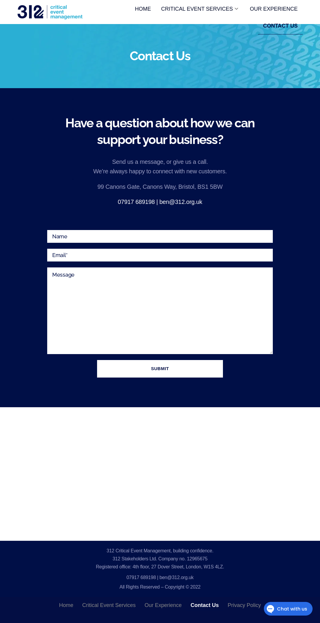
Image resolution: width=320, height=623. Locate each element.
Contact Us (279, 29)
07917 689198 (136, 202)
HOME (140, 10)
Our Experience (273, 10)
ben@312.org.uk (180, 202)
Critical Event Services (197, 10)
